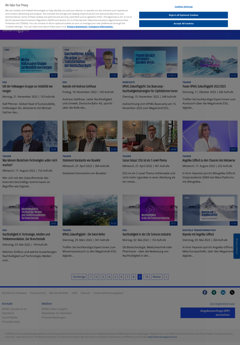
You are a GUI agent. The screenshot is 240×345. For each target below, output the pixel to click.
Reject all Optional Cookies (183, 12)
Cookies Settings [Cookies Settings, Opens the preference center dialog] (184, 4)
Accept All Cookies (184, 21)
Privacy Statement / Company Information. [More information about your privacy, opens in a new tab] (90, 24)
